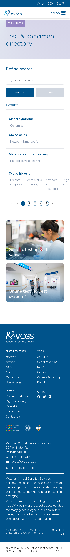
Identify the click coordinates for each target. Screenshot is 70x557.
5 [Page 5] (46, 203)
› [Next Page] (52, 203)
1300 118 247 (21, 457)
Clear (50, 92)
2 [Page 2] (29, 203)
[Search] (35, 80)
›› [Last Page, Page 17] (58, 203)
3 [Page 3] (35, 203)
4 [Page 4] (41, 203)
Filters (20, 92)
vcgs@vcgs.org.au (24, 461)
